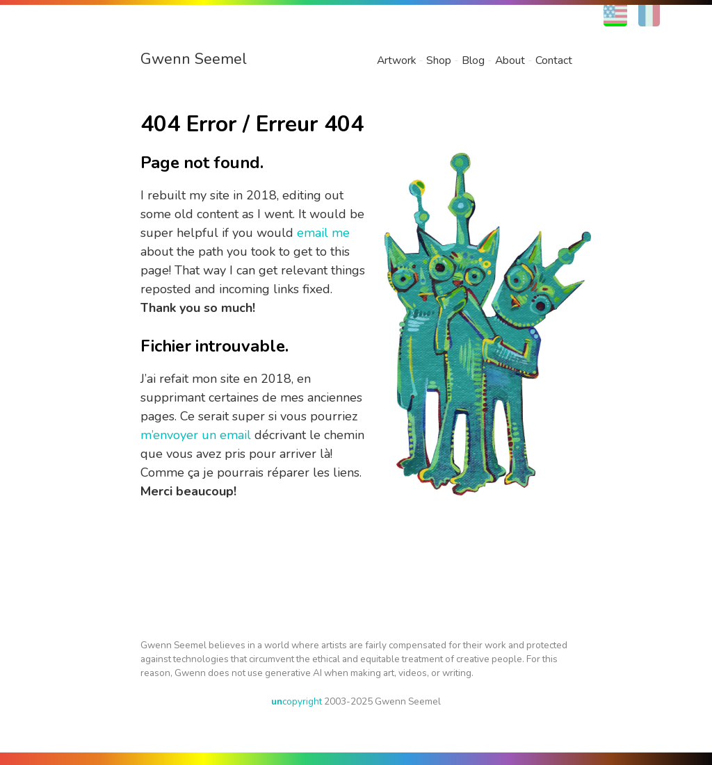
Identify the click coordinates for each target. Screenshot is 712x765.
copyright (296, 701)
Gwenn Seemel (193, 59)
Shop (438, 60)
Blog (473, 60)
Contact (553, 60)
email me (323, 232)
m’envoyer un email (195, 435)
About (510, 60)
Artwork (396, 60)
